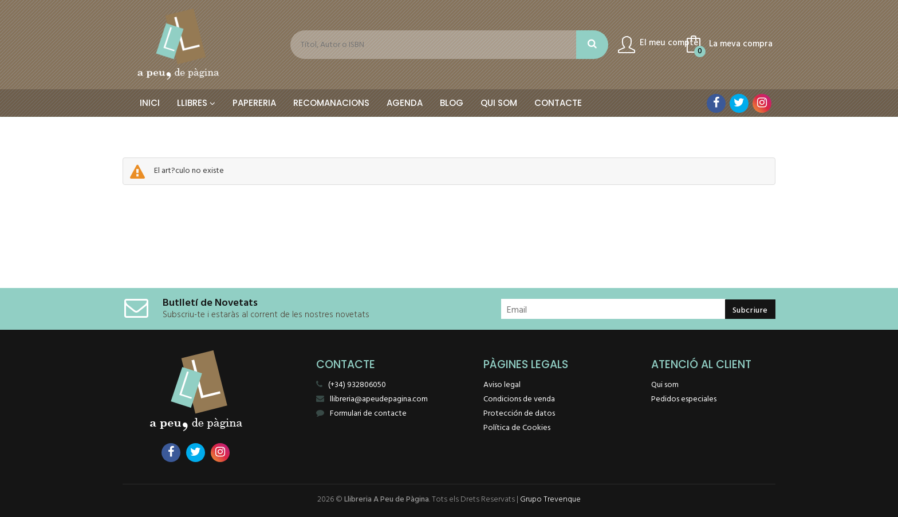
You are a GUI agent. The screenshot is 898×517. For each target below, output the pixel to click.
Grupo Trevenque (550, 499)
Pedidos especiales (683, 399)
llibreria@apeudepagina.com (372, 399)
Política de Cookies (516, 428)
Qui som (665, 385)
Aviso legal (502, 385)
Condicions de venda (519, 399)
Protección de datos (519, 413)
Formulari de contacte (361, 413)
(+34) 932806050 (357, 385)
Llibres (196, 103)
